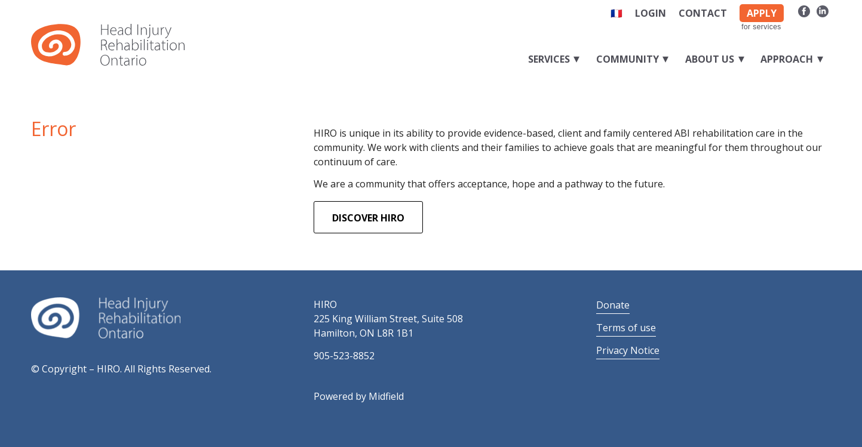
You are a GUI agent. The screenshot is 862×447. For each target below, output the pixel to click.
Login (650, 13)
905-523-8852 (344, 355)
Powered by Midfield (359, 396)
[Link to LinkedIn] (823, 11)
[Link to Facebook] (804, 11)
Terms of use (626, 327)
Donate (613, 305)
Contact (703, 13)
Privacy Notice (627, 350)
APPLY (762, 13)
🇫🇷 (616, 13)
